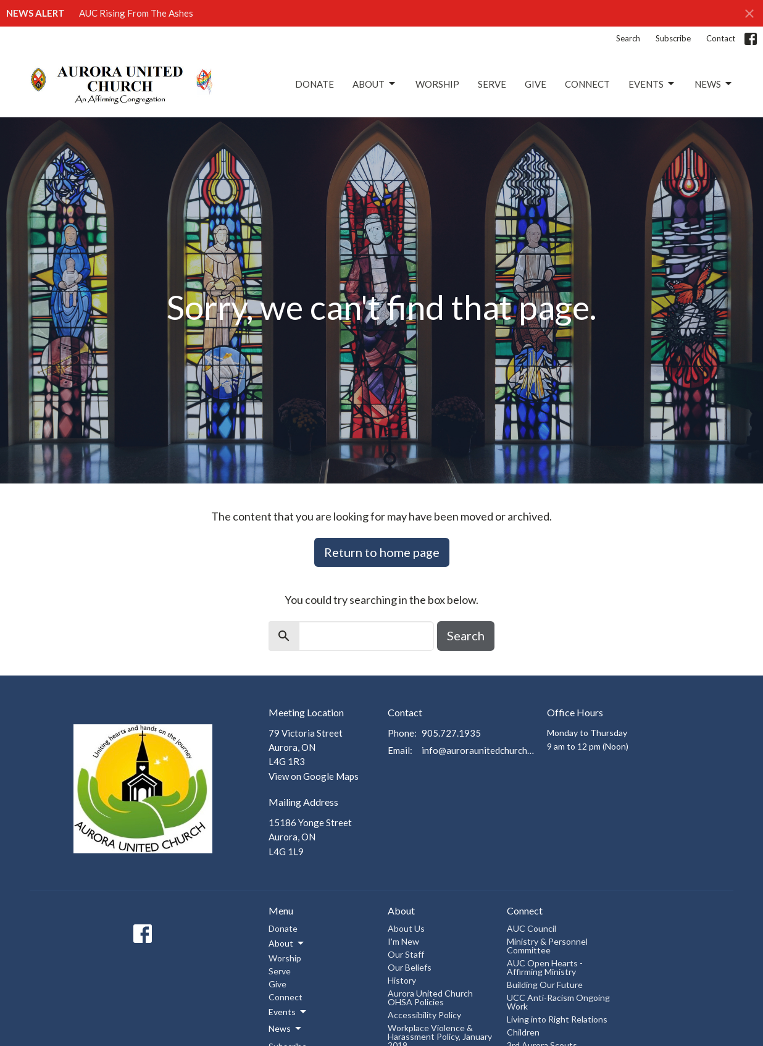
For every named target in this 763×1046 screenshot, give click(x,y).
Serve (492, 84)
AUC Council (531, 928)
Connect (587, 84)
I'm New (403, 941)
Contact (720, 38)
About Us (406, 928)
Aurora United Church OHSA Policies (430, 997)
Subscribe (673, 38)
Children (523, 1032)
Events (652, 84)
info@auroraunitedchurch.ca (478, 750)
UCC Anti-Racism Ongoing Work (558, 1001)
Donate (314, 84)
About (374, 84)
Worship (437, 84)
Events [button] (288, 1012)
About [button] (287, 943)
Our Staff (406, 954)
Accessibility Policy (424, 1015)
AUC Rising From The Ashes (136, 13)
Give (535, 84)
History (402, 980)
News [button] (286, 1029)
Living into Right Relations (557, 1019)
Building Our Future (545, 984)
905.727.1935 (451, 732)
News (713, 84)
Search (628, 38)
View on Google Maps (314, 776)
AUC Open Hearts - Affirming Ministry (545, 967)
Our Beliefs (410, 967)
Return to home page (382, 552)
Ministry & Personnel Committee (547, 945)
